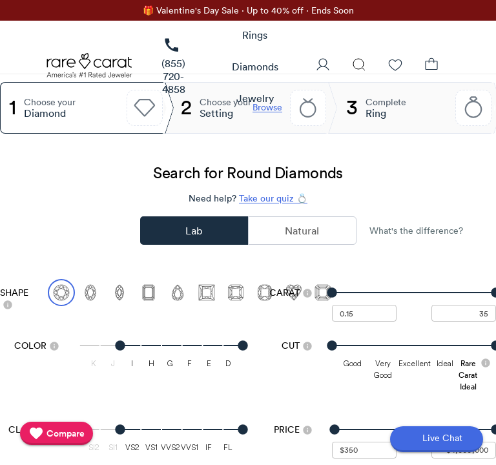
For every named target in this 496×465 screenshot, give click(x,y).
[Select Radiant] (235, 292)
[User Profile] (322, 66)
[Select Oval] (90, 292)
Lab (193, 230)
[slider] (414, 292)
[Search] (359, 66)
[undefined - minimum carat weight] (364, 313)
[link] (173, 66)
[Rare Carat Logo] (89, 68)
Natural (302, 230)
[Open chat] (436, 439)
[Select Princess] (206, 292)
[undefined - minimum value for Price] (364, 450)
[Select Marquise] (119, 292)
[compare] (56, 433)
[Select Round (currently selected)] (61, 292)
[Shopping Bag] (431, 66)
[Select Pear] (177, 292)
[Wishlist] (395, 66)
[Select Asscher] (322, 292)
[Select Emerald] (148, 292)
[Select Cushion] (264, 292)
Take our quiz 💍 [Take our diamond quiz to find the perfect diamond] (273, 198)
